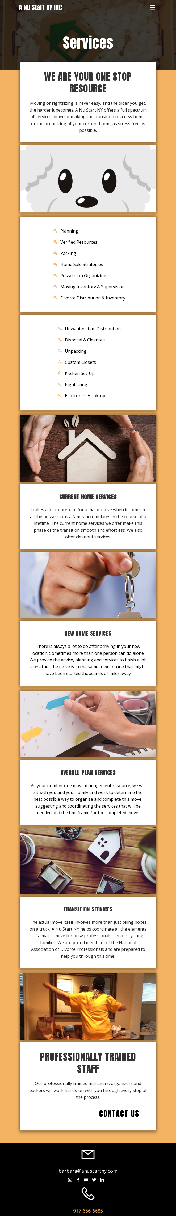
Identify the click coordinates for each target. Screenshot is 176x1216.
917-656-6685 (88, 1210)
